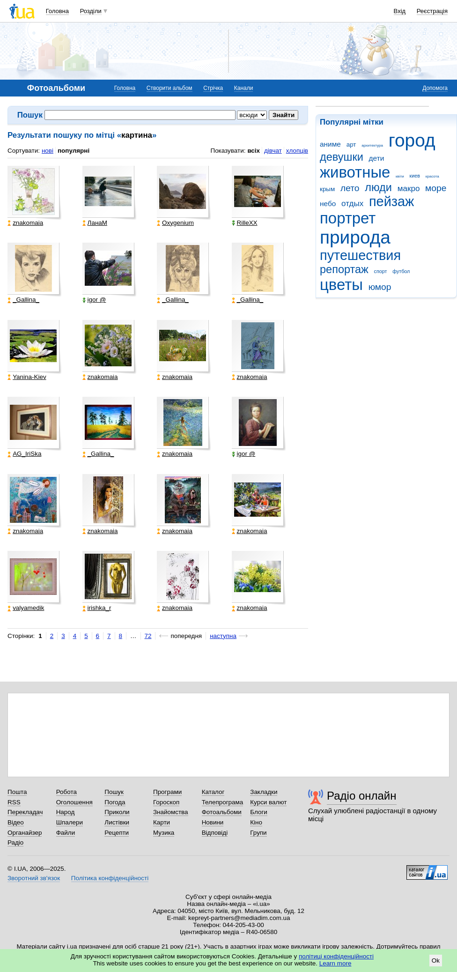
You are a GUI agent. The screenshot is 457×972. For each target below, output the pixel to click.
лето (350, 188)
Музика (163, 832)
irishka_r (96, 608)
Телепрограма (222, 802)
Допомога (435, 88)
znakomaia (25, 223)
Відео (15, 822)
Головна (57, 11)
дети (376, 158)
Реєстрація (432, 11)
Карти (161, 822)
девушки (341, 157)
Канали (243, 88)
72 (148, 635)
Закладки (263, 791)
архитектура (372, 145)
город (412, 140)
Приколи (116, 812)
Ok (436, 960)
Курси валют (268, 802)
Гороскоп (166, 802)
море (435, 188)
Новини (213, 822)
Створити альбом (169, 88)
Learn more (335, 963)
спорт (380, 271)
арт (351, 144)
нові (47, 150)
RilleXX (245, 223)
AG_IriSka (24, 454)
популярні (73, 150)
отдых (352, 203)
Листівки (116, 822)
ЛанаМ (94, 223)
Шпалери (69, 822)
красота (432, 176)
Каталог (213, 791)
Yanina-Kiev (26, 377)
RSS (14, 802)
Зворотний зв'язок (33, 878)
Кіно (256, 822)
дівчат (273, 150)
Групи (258, 832)
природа (355, 237)
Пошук (114, 791)
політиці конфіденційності (336, 956)
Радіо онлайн (362, 795)
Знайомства (170, 812)
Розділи (91, 11)
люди (378, 187)
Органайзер (24, 832)
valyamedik (25, 608)
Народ (65, 812)
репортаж (344, 269)
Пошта (17, 791)
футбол (401, 271)
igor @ (94, 300)
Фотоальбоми (222, 812)
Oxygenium (175, 223)
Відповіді (215, 832)
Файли (65, 832)
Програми (167, 791)
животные (355, 172)
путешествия (360, 255)
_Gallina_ (23, 300)
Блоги (258, 812)
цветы (341, 284)
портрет (348, 218)
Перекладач (25, 812)
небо (328, 204)
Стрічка (213, 88)
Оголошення (74, 802)
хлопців (297, 150)
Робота (66, 791)
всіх (253, 150)
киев (415, 175)
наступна (223, 635)
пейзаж (391, 201)
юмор (380, 287)
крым (327, 189)
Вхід (400, 11)
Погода (114, 802)
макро (409, 188)
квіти (400, 176)
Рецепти (116, 832)
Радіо (15, 842)
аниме (330, 144)
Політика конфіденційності (109, 878)
